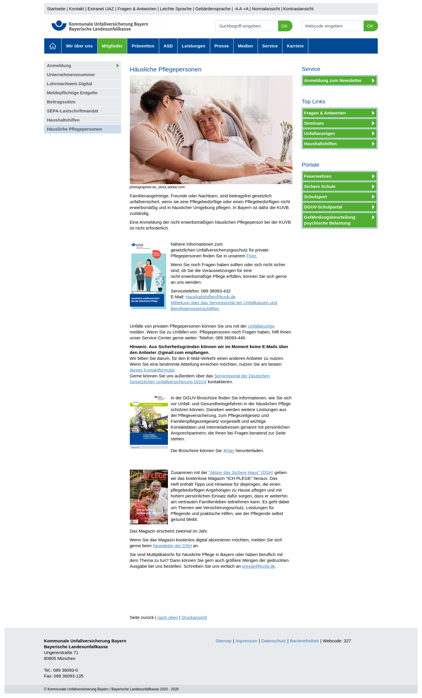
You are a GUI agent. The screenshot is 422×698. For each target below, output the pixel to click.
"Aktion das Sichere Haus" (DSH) (241, 472)
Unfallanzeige (261, 326)
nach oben (167, 617)
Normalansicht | (267, 8)
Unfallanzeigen (319, 133)
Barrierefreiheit (304, 640)
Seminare (314, 123)
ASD (168, 45)
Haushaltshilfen (63, 119)
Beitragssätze (61, 101)
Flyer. (251, 255)
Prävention (143, 45)
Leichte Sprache (176, 8)
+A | (246, 8)
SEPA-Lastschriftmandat (72, 110)
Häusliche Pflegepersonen (74, 128)
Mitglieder (112, 45)
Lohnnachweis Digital (69, 83)
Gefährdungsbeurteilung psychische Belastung (329, 220)
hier (228, 450)
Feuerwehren (317, 176)
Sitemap (223, 640)
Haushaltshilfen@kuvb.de (210, 296)
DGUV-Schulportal (323, 206)
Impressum (246, 640)
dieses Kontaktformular (152, 369)
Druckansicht (194, 617)
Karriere (295, 45)
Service (270, 45)
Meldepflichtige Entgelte (72, 92)
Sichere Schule (320, 186)
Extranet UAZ (101, 8)
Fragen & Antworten (137, 8)
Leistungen (193, 45)
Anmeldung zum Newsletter (333, 80)
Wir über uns (79, 45)
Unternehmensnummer (71, 74)
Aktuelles (53, 46)
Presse (222, 45)
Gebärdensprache (212, 8)
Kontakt (76, 8)
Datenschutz (273, 640)
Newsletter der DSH (172, 545)
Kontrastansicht (298, 8)
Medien (245, 45)
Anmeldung (59, 65)
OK (284, 25)
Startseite (56, 8)
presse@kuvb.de (258, 566)
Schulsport (315, 196)
